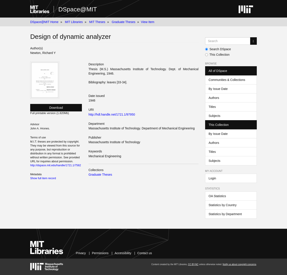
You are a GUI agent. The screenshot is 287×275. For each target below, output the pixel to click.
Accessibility (122, 253)
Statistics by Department (225, 214)
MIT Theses (97, 22)
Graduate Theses (123, 22)
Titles (212, 107)
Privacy (81, 253)
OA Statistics (217, 196)
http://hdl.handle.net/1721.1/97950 (111, 114)
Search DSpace (218, 49)
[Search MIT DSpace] (227, 41)
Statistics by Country (223, 205)
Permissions (100, 253)
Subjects (214, 116)
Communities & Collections (227, 80)
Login (212, 178)
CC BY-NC (193, 264)
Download (56, 107)
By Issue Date (218, 89)
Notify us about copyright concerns (239, 264)
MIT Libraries (74, 22)
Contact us (144, 253)
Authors (214, 98)
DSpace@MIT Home (44, 22)
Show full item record (43, 178)
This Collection (217, 54)
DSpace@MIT (77, 9)
